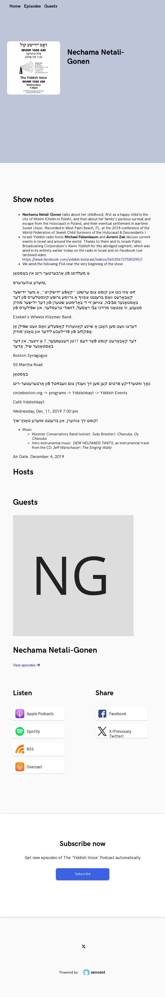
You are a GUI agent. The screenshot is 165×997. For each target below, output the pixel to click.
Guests (50, 6)
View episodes (26, 665)
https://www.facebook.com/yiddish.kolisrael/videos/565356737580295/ (81, 259)
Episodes (32, 6)
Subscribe (83, 874)
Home (15, 6)
